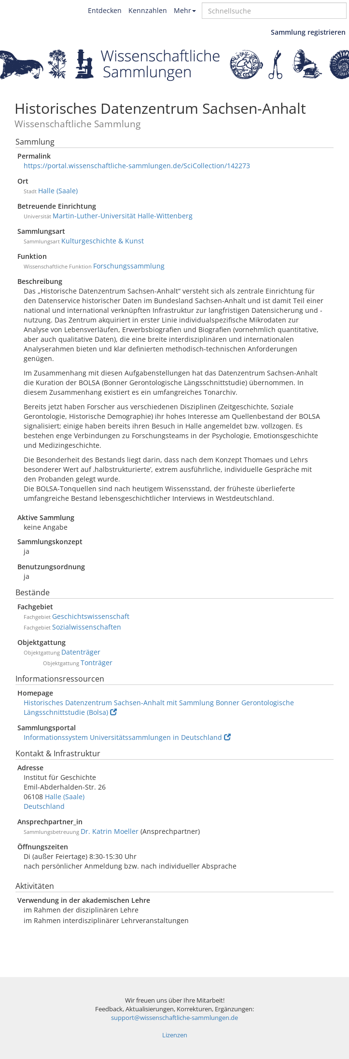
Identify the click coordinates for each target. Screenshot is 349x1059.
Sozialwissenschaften (86, 626)
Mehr (185, 10)
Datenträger (80, 652)
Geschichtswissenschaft (90, 616)
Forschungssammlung (129, 265)
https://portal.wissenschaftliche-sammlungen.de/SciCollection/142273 (137, 165)
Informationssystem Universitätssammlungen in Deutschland (127, 737)
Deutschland (44, 806)
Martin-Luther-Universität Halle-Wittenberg (123, 215)
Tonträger (96, 662)
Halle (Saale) (58, 190)
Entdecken (105, 10)
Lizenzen (174, 1035)
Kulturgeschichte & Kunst (102, 240)
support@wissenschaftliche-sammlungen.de (174, 1018)
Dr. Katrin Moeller (110, 831)
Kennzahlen (147, 10)
